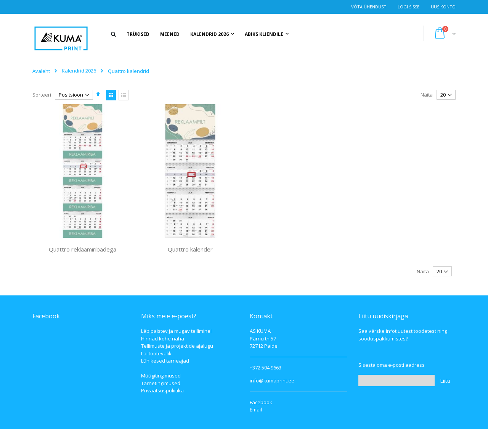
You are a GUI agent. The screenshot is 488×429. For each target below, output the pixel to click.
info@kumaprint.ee (272, 380)
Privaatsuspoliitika (162, 390)
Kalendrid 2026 (79, 70)
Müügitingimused (161, 375)
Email (256, 409)
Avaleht (41, 71)
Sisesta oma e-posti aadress (391, 364)
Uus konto (443, 7)
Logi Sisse (408, 7)
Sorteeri (41, 94)
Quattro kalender (190, 249)
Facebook (261, 402)
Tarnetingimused (160, 383)
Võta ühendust (368, 7)
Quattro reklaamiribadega (82, 249)
